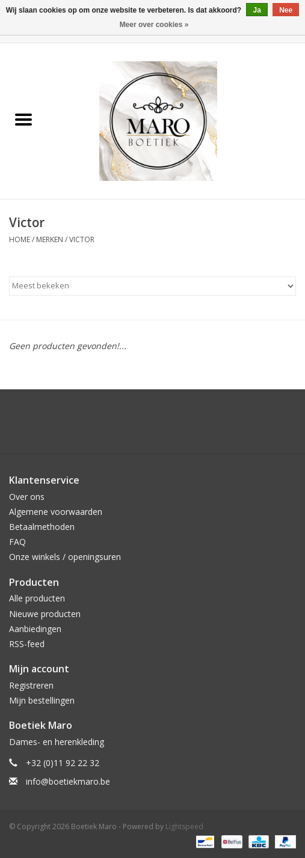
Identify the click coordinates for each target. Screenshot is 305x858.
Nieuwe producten (45, 613)
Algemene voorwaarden (55, 511)
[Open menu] (23, 119)
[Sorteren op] (152, 286)
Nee (285, 10)
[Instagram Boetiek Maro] (163, 426)
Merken (49, 239)
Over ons (27, 496)
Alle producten (37, 598)
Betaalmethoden (42, 526)
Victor (81, 239)
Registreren (31, 685)
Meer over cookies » (154, 24)
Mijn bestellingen (42, 700)
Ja (256, 10)
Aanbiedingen (35, 628)
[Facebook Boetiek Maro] (142, 426)
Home (19, 239)
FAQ (17, 541)
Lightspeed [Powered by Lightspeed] (184, 826)
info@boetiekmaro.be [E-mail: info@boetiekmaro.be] (68, 781)
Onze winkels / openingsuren (65, 556)
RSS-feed (27, 644)
